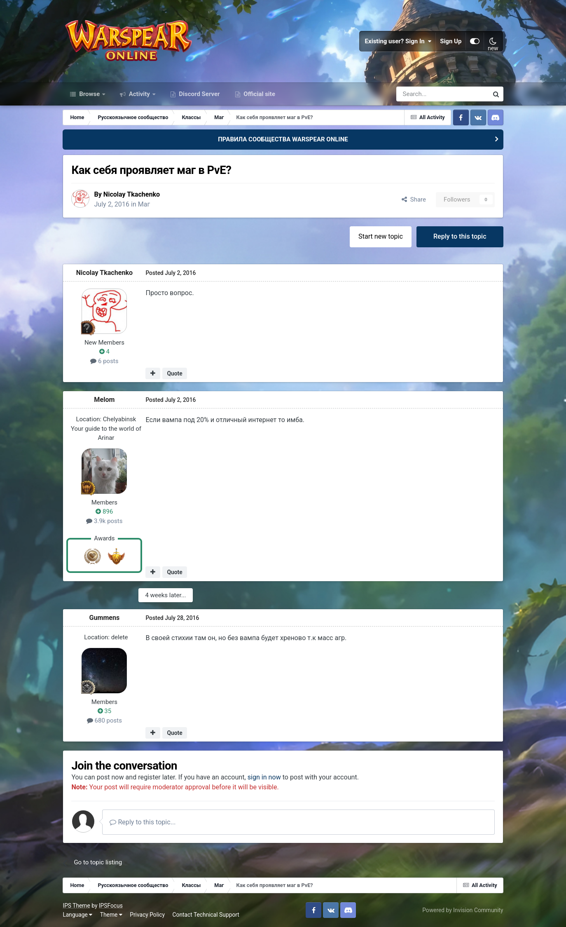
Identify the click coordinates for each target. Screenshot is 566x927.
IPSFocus (111, 905)
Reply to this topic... (142, 822)
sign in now (264, 777)
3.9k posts (104, 521)
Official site (258, 94)
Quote (174, 373)
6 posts (104, 361)
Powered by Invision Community (462, 910)
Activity (139, 94)
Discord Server (199, 94)
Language (77, 914)
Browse (89, 94)
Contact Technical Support (206, 914)
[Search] (420, 94)
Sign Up (450, 41)
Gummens (104, 618)
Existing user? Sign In (398, 41)
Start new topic (380, 236)
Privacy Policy (147, 914)
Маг (144, 204)
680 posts (104, 720)
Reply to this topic (459, 236)
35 (105, 711)
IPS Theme (76, 905)
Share (414, 199)
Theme (111, 914)
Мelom (104, 400)
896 (104, 511)
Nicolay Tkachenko (131, 194)
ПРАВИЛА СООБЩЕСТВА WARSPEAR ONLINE (283, 139)
